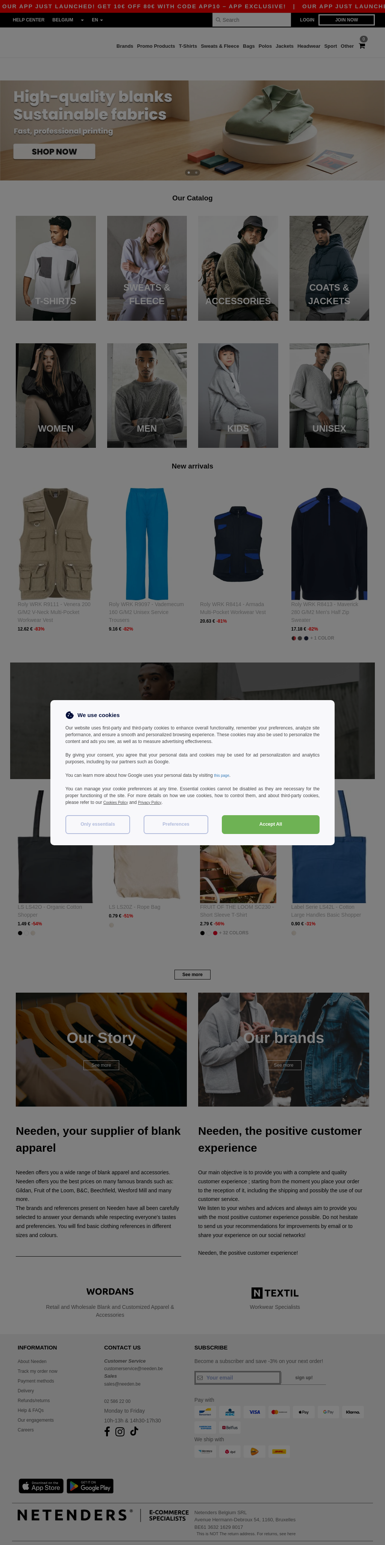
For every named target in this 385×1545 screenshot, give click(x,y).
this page (223, 775)
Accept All (270, 824)
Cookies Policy (118, 802)
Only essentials (97, 824)
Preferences (175, 824)
